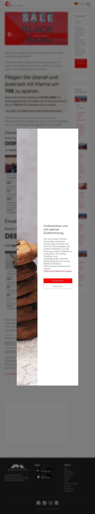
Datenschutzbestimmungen (58, 271)
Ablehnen (58, 286)
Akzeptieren (58, 281)
